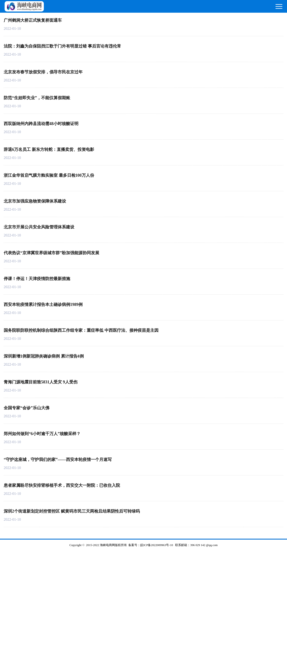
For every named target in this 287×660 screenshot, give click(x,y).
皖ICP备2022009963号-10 (156, 545)
